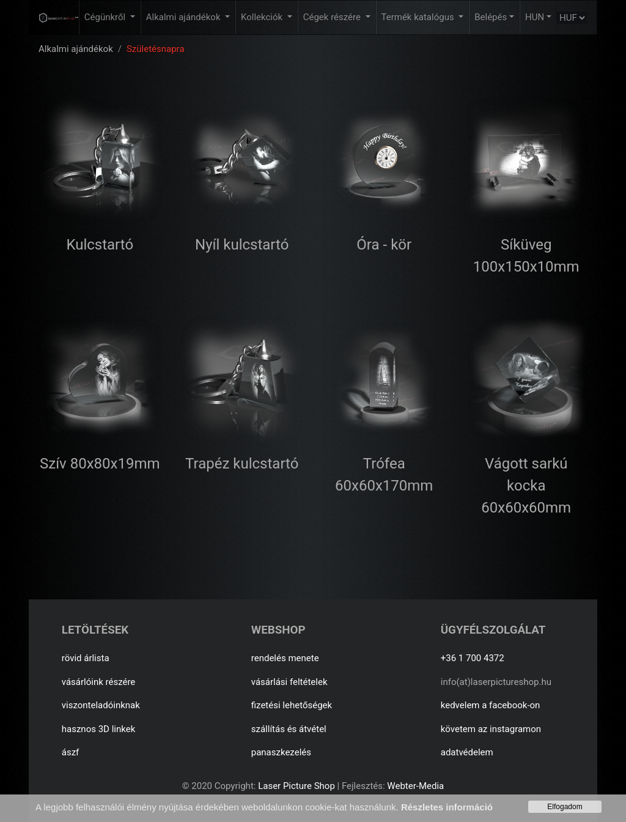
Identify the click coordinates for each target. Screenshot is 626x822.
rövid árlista (85, 658)
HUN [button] (534, 17)
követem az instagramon (491, 729)
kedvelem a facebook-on (490, 705)
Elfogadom (564, 806)
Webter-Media (415, 785)
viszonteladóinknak (101, 705)
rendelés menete (285, 658)
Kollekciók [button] (263, 17)
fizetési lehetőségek (291, 705)
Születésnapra (156, 48)
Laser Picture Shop (296, 785)
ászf (70, 752)
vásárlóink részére (99, 681)
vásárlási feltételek (289, 681)
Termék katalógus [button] (419, 17)
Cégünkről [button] (106, 17)
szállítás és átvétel (288, 729)
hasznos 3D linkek (99, 729)
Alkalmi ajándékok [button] (184, 17)
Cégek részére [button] (333, 17)
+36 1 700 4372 (472, 658)
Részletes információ (447, 807)
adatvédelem (467, 752)
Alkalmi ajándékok (76, 48)
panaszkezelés (281, 752)
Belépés (490, 17)
